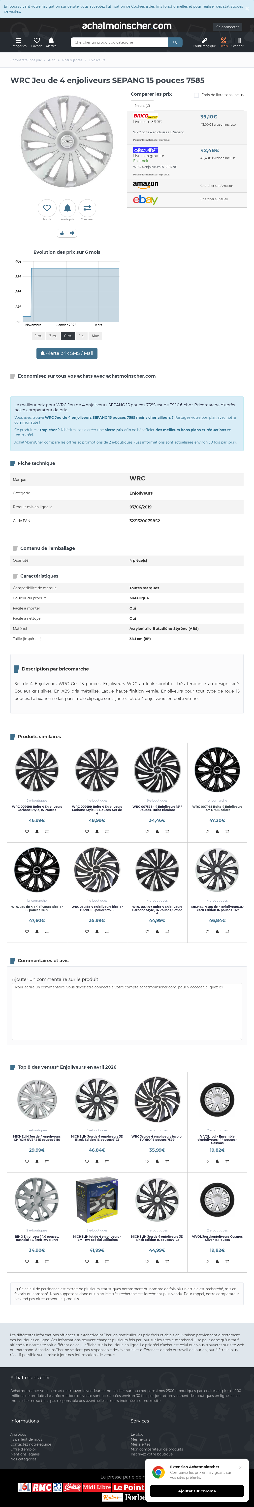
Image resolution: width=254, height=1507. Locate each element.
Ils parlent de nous (26, 1439)
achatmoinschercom (127, 26)
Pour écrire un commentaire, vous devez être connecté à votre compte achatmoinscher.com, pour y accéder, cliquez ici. (127, 1011)
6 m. (68, 336)
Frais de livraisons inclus (219, 95)
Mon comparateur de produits (157, 1449)
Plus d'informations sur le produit (151, 140)
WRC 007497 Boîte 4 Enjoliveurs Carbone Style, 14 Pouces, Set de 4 (157, 910)
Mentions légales (25, 1454)
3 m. (53, 336)
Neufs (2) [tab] (142, 105)
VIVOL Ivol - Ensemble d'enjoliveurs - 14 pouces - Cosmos (217, 1140)
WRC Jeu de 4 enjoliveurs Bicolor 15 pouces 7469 (37, 908)
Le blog (137, 1434)
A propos (18, 1434)
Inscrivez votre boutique (152, 1454)
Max (95, 336)
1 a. (81, 336)
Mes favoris (140, 1439)
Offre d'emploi (23, 1449)
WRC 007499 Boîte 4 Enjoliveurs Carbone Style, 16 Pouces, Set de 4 (97, 810)
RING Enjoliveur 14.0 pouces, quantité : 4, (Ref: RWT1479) (37, 1238)
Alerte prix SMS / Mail (67, 353)
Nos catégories (23, 1459)
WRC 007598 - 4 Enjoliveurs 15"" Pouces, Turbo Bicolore (157, 808)
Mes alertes (140, 1444)
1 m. (38, 336)
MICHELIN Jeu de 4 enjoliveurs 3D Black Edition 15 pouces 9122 (157, 1238)
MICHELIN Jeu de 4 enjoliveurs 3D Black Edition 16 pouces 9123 (217, 908)
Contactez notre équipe (30, 1444)
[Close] (247, 8)
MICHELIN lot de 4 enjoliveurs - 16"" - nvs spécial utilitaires (97, 1238)
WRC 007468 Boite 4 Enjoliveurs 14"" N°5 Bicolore (217, 808)
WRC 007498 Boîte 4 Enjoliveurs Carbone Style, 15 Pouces (37, 808)
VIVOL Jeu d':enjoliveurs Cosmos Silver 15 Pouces (217, 1238)
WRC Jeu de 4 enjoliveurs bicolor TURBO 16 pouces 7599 (97, 908)
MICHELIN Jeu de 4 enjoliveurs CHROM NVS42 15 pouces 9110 (37, 1138)
